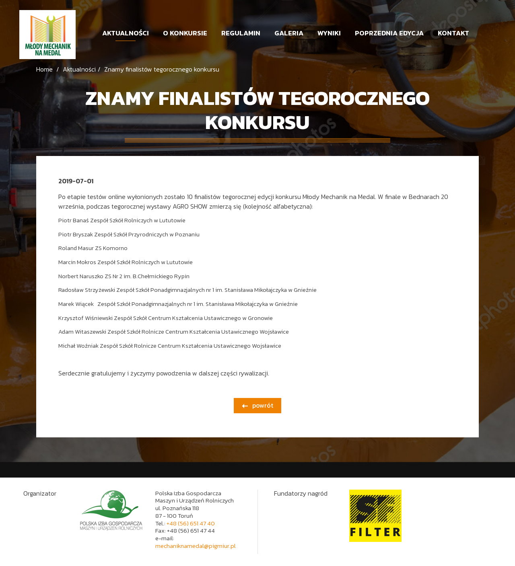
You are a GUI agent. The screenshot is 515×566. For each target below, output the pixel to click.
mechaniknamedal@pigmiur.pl (195, 545)
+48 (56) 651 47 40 (191, 523)
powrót (257, 405)
